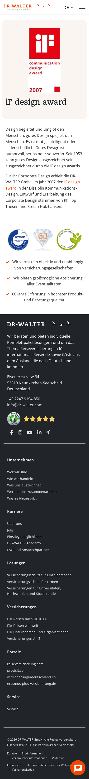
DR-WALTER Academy (24, 543)
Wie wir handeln (20, 478)
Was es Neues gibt (22, 498)
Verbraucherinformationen (29, 758)
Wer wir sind (17, 472)
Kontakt (12, 753)
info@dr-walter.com (24, 405)
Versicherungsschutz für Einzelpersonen (39, 575)
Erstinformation (32, 753)
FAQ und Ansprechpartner (28, 549)
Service (13, 709)
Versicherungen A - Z (23, 638)
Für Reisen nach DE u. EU (27, 619)
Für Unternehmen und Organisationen (38, 632)
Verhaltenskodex (23, 770)
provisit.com (17, 670)
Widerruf (58, 758)
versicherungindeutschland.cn (31, 677)
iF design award (36, 101)
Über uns (14, 523)
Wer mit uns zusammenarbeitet (32, 491)
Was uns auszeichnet (24, 485)
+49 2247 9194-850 (23, 399)
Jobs (10, 530)
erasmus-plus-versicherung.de (31, 683)
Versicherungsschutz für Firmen (32, 581)
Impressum (14, 765)
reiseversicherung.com (25, 664)
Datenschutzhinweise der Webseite (50, 765)
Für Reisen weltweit (22, 625)
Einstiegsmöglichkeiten (25, 536)
